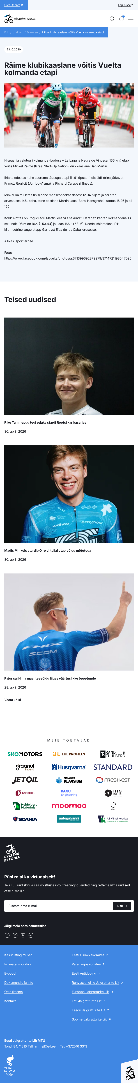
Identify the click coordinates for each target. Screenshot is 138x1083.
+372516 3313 (76, 1046)
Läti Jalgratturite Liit (87, 1001)
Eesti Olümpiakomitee (88, 955)
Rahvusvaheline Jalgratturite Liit (95, 982)
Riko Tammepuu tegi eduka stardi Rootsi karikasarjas (45, 422)
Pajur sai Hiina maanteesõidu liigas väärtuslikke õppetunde (50, 678)
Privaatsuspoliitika (17, 964)
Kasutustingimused (18, 955)
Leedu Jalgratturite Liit (88, 1010)
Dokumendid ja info (18, 982)
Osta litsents (13, 992)
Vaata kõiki (12, 700)
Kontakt (10, 1001)
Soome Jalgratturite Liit (89, 1019)
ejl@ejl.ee (49, 1046)
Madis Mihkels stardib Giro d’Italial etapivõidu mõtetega (47, 550)
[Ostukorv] (121, 19)
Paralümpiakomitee (86, 964)
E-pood (10, 973)
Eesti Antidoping (84, 973)
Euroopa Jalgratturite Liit (90, 992)
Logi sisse (124, 5)
